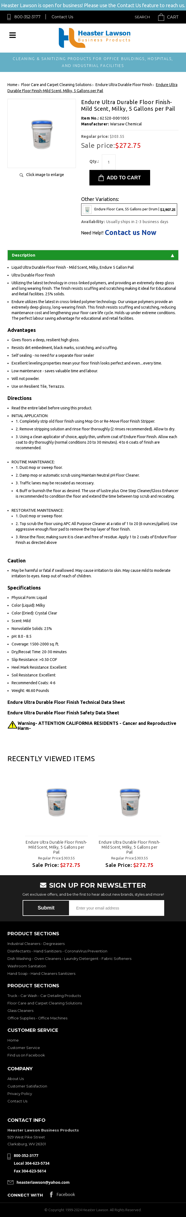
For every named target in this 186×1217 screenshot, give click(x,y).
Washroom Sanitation (26, 966)
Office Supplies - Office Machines (37, 1018)
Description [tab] (93, 255)
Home (13, 1040)
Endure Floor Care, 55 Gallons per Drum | (129, 209)
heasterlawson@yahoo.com (43, 1182)
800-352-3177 (27, 16)
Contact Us (62, 16)
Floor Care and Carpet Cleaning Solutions (44, 1003)
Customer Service (23, 1047)
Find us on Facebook (26, 1055)
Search (142, 17)
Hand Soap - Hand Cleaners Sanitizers (41, 973)
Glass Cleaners (20, 1010)
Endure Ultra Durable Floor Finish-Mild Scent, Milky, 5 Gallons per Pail (56, 847)
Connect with (25, 1195)
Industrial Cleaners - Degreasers (36, 943)
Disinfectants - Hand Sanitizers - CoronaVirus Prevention (57, 951)
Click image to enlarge (45, 174)
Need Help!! (92, 233)
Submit (46, 908)
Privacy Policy (19, 1093)
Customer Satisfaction (27, 1086)
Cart (173, 17)
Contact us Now (130, 232)
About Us (15, 1078)
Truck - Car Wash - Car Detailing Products (44, 995)
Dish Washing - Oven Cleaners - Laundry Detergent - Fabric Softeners (69, 958)
